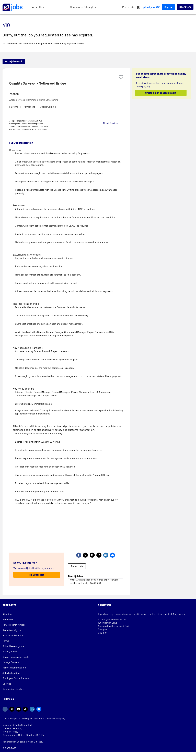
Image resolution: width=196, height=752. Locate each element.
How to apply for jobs (13, 635)
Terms (6, 640)
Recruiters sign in (12, 630)
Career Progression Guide (16, 656)
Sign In (168, 7)
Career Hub (37, 6)
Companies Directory (13, 688)
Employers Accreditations (16, 678)
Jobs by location (11, 673)
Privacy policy (10, 651)
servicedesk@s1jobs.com (173, 614)
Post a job (128, 6)
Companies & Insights (83, 6)
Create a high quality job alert (160, 92)
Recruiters (185, 6)
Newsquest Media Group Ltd (17, 725)
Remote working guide (14, 667)
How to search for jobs (14, 624)
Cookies (7, 683)
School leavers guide (13, 646)
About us (7, 614)
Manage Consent (11, 662)
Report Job (77, 566)
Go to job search (13, 61)
